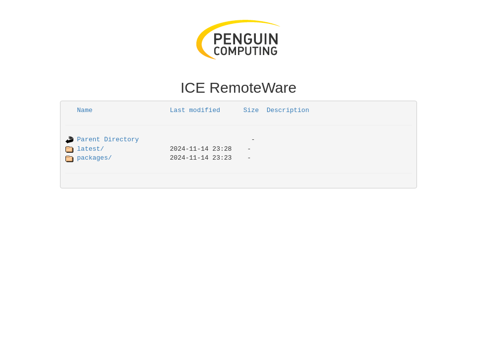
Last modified (195, 110)
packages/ (94, 158)
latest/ (90, 149)
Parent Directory (108, 139)
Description (288, 110)
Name (84, 110)
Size (251, 110)
